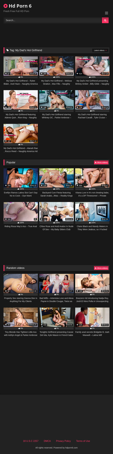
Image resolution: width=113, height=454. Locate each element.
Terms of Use (83, 441)
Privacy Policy (63, 441)
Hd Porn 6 (17, 6)
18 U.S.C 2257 (30, 441)
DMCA (47, 441)
